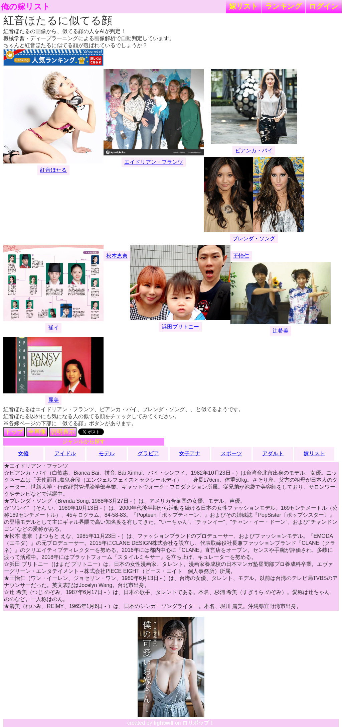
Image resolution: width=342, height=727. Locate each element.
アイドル (65, 453)
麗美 (53, 400)
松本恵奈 (117, 256)
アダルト (273, 453)
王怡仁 (241, 256)
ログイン (323, 6)
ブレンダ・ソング (253, 238)
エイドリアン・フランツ (153, 162)
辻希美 (281, 331)
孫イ (53, 328)
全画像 (37, 432)
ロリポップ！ (198, 723)
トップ (14, 432)
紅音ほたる (53, 170)
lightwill (164, 723)
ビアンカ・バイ (254, 150)
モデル (107, 453)
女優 (23, 453)
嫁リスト (243, 6)
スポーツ (231, 453)
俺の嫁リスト (25, 6)
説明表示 (63, 432)
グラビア (148, 453)
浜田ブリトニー (180, 327)
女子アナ (189, 453)
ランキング (283, 6)
